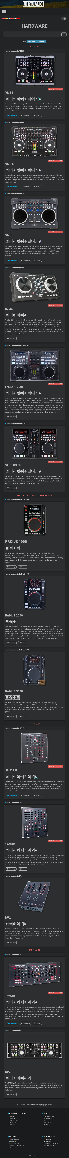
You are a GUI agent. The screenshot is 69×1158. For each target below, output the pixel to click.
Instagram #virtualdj (51, 1143)
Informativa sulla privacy (16, 1145)
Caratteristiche (13, 1120)
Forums (46, 1124)
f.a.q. (45, 1120)
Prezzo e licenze (14, 1122)
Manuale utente (48, 1118)
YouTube (47, 1141)
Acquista (12, 1118)
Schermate (12, 1124)
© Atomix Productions (34, 1156)
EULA (11, 1147)
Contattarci (12, 1141)
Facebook (47, 1139)
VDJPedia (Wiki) (48, 1122)
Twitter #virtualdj (50, 1145)
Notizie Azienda (14, 1139)
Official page (25, 115)
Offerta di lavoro (14, 1143)
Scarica (11, 1116)
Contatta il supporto (50, 1116)
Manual (37, 115)
